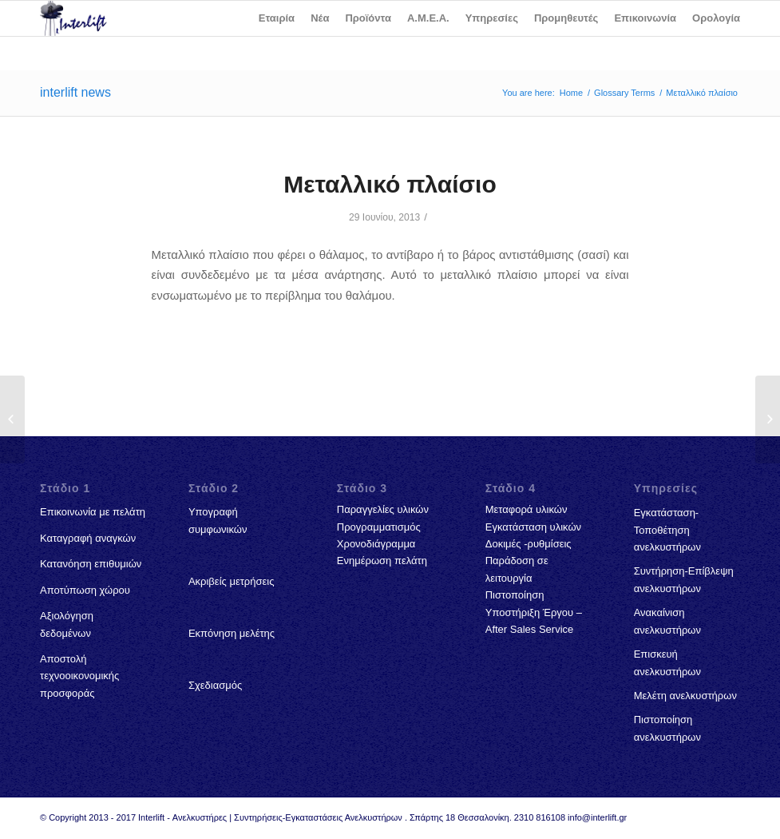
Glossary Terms (624, 92)
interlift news (75, 92)
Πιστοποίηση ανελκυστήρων (667, 728)
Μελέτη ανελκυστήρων (685, 696)
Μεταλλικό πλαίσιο (389, 184)
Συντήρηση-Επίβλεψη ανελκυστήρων (684, 579)
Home (571, 92)
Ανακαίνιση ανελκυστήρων (667, 620)
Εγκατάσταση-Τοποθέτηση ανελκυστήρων (667, 530)
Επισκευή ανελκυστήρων (667, 662)
